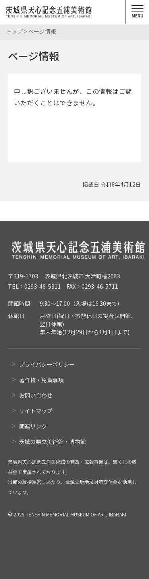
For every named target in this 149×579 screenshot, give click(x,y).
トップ (14, 31)
